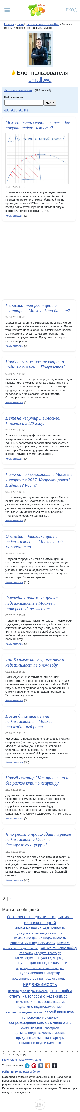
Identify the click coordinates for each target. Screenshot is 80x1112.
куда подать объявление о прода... (40, 968)
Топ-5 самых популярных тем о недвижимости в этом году (34, 662)
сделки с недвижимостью (40, 1007)
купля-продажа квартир (40, 973)
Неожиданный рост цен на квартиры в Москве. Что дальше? (37, 308)
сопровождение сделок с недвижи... (40, 1022)
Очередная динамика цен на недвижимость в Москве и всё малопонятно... (34, 541)
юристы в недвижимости (40, 1043)
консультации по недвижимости (40, 963)
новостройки (61, 991)
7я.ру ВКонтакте (40, 1065)
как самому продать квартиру (40, 953)
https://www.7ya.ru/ (30, 1059)
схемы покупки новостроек (40, 1028)
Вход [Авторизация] (71, 9)
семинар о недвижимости (24, 1012)
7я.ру (54, 1065)
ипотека (63, 943)
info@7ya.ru (9, 1059)
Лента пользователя (18, 90)
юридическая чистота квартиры (40, 1038)
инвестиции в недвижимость (32, 943)
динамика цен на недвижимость (40, 928)
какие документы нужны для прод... (40, 958)
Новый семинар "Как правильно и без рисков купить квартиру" (36, 780)
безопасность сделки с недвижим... (40, 917)
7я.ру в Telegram (27, 1065)
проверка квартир (51, 1001)
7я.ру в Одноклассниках (47, 1065)
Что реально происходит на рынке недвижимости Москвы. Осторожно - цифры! (38, 839)
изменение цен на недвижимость (40, 938)
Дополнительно (15, 109)
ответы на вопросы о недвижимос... (40, 996)
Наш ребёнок (31, 1071)
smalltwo (40, 79)
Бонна (18, 1071)
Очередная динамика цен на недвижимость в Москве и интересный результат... (31, 603)
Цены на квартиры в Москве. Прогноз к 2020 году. (32, 420)
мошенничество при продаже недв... (40, 978)
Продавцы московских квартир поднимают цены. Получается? (35, 364)
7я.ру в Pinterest (33, 1065)
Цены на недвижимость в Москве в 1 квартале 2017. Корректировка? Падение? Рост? (38, 479)
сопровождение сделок (40, 1017)
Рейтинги (8, 1071)
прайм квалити (25, 1001)
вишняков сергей (40, 923)
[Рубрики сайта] (7, 10)
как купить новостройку (59, 948)
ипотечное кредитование (20, 948)
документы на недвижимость (40, 933)
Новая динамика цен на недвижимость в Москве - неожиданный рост (30, 721)
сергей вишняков (59, 1012)
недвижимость (40, 984)
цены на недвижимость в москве (40, 1033)
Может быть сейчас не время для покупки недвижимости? (37, 125)
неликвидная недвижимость (28, 991)
